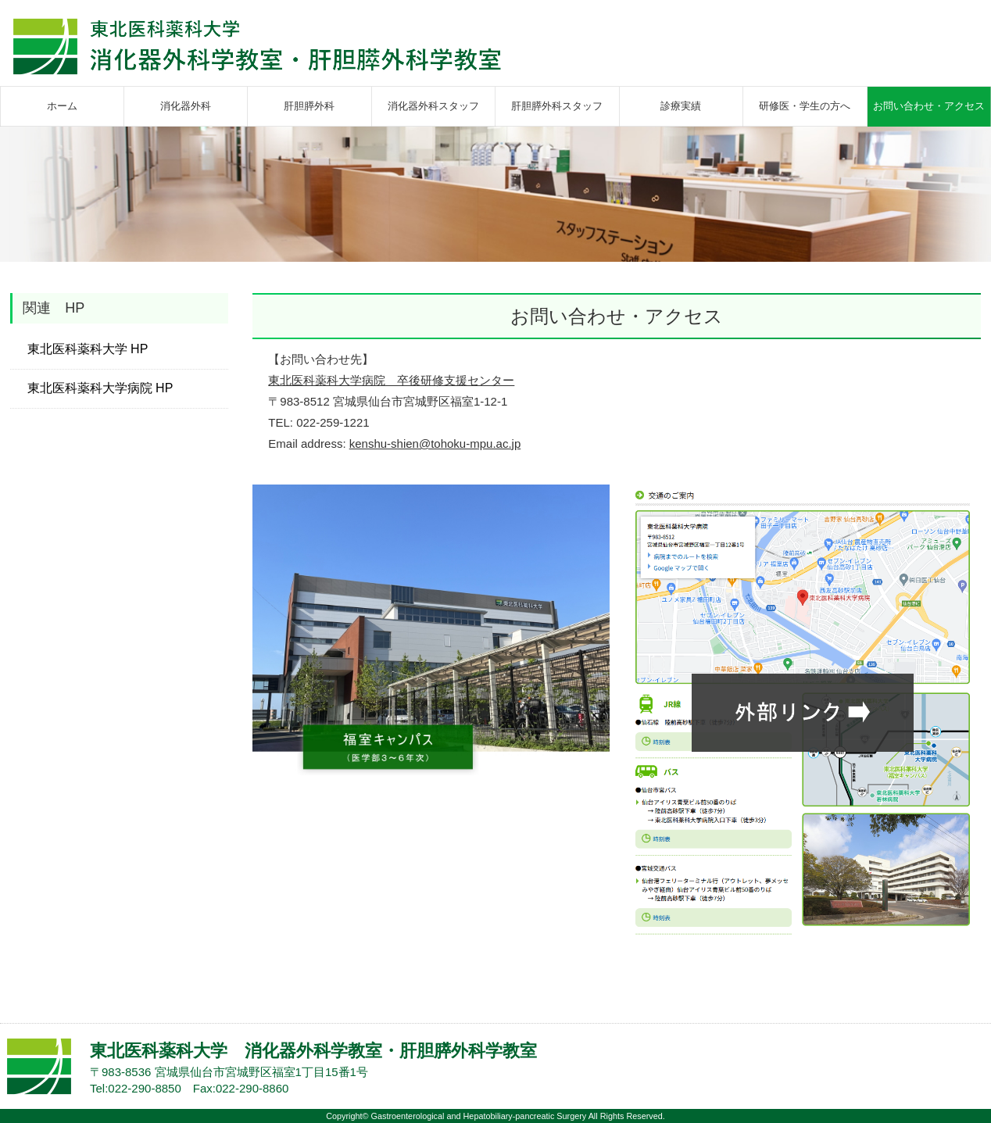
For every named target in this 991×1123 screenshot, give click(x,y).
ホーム (62, 106)
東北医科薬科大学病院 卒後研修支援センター (391, 380)
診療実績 (680, 106)
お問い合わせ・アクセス (929, 106)
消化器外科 (185, 106)
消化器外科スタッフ (433, 106)
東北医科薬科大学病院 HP (100, 388)
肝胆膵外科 (309, 106)
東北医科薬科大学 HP (87, 349)
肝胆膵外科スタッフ (557, 106)
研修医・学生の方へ (804, 106)
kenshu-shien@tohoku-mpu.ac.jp (435, 443)
